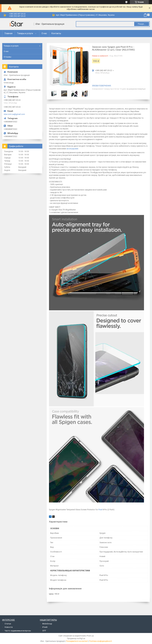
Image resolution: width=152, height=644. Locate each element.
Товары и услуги (25, 33)
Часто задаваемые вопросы (18, 631)
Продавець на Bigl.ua (76, 638)
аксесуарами (72, 148)
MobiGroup (47, 624)
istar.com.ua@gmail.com (14, 114)
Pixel (100, 509)
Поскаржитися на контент (77, 641)
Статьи (8, 624)
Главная (8, 33)
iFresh (45, 627)
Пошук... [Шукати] (141, 24)
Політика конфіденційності (100, 641)
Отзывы (7, 57)
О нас (44, 33)
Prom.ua (90, 636)
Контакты (56, 33)
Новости (9, 627)
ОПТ (44, 631)
